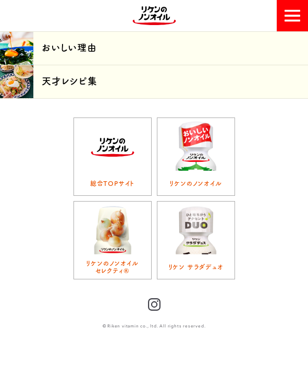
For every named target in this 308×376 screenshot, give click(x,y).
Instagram (154, 304)
